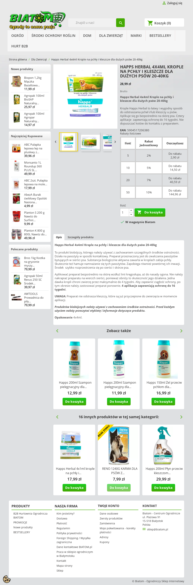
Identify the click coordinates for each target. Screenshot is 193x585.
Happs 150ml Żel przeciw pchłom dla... (164, 384)
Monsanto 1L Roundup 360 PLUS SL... (33, 166)
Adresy (104, 537)
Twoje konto (108, 506)
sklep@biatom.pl (157, 529)
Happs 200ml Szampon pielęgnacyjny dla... (75, 384)
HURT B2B (19, 46)
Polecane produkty (24, 249)
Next (180, 329)
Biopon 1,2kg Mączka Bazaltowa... (32, 81)
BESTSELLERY (160, 35)
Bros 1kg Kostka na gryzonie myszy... (34, 261)
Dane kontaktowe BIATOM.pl (74, 547)
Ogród (17, 35)
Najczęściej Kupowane (27, 136)
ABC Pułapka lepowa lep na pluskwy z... (33, 148)
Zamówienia (107, 523)
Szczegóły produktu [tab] (80, 237)
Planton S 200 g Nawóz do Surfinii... (34, 216)
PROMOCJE (20, 522)
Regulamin (63, 528)
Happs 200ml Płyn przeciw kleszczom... (164, 471)
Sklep (60, 570)
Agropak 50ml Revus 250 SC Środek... (33, 279)
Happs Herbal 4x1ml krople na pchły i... (75, 471)
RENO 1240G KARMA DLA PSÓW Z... (119, 471)
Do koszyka (150, 212)
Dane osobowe (109, 513)
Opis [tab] (59, 237)
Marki (136, 35)
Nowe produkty (22, 69)
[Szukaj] (96, 22)
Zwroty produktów (111, 518)
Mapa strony (64, 565)
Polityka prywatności (69, 533)
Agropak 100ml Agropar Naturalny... (34, 117)
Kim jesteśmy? (65, 513)
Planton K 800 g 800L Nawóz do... (35, 232)
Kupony (104, 542)
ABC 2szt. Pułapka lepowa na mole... (35, 182)
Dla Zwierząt (111, 35)
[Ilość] (124, 212)
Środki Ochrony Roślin (53, 35)
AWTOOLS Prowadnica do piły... (34, 297)
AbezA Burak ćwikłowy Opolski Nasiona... (35, 198)
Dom (87, 35)
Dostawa (62, 518)
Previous (56, 329)
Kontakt (61, 561)
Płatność (62, 523)
